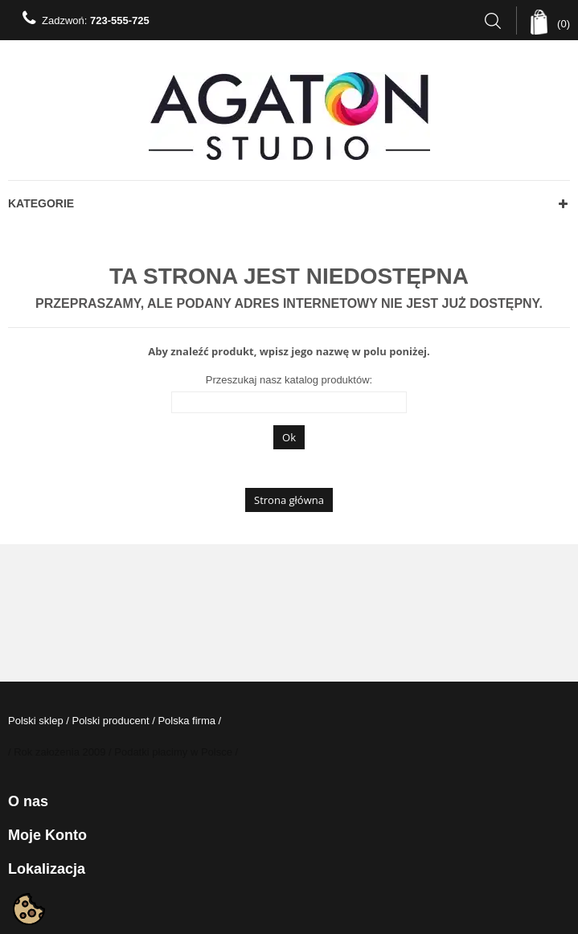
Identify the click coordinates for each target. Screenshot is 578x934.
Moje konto (47, 835)
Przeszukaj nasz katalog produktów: (289, 380)
